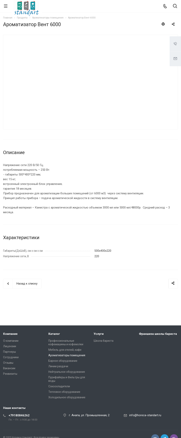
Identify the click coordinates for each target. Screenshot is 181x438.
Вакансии (9, 368)
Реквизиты (10, 373)
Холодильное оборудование (66, 397)
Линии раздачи (58, 366)
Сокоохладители (59, 386)
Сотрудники (11, 357)
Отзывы (8, 362)
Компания (10, 334)
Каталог (54, 334)
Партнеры (9, 351)
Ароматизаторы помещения (66, 355)
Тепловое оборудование (64, 391)
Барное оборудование (62, 360)
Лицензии (9, 346)
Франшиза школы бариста (158, 334)
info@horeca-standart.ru (145, 415)
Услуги (99, 334)
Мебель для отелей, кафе (64, 349)
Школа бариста (103, 340)
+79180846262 (19, 415)
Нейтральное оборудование (66, 371)
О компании (10, 340)
